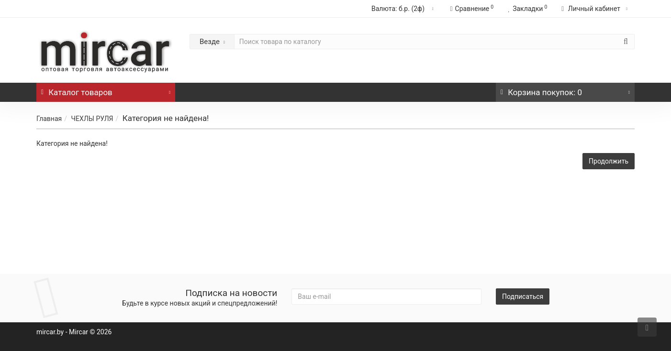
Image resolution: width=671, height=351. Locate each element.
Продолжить (608, 161)
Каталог (105, 90)
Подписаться (522, 296)
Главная (49, 118)
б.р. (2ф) (403, 8)
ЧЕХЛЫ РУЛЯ (92, 118)
